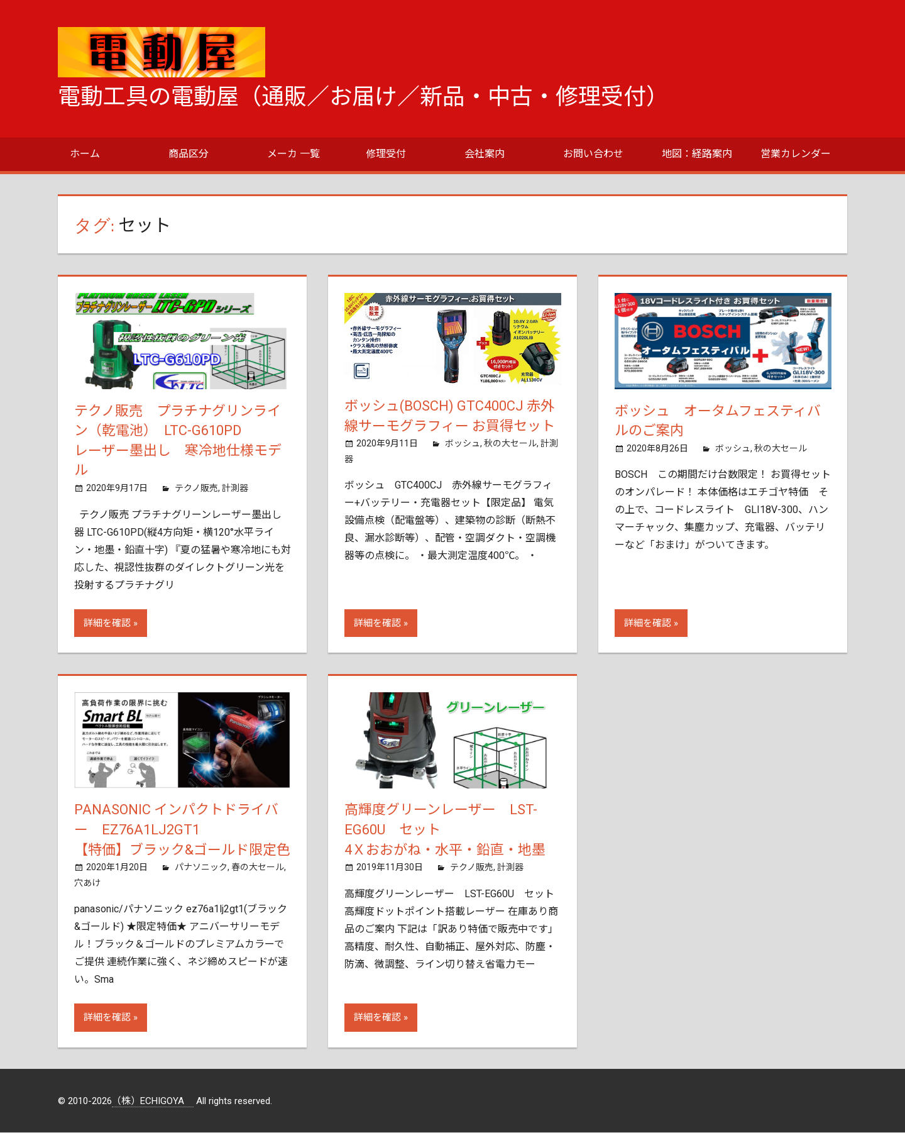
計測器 (235, 489)
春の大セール (257, 868)
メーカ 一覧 (293, 154)
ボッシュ (462, 444)
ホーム (85, 154)
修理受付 (386, 154)
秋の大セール (510, 444)
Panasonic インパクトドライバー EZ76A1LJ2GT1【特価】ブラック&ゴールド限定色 (182, 830)
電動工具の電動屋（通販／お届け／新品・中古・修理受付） (363, 97)
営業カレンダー (795, 154)
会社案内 (484, 154)
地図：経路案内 (697, 154)
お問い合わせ (593, 154)
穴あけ (87, 883)
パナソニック (201, 868)
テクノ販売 (196, 489)
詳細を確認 (107, 623)
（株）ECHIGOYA (153, 1101)
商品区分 (188, 154)
